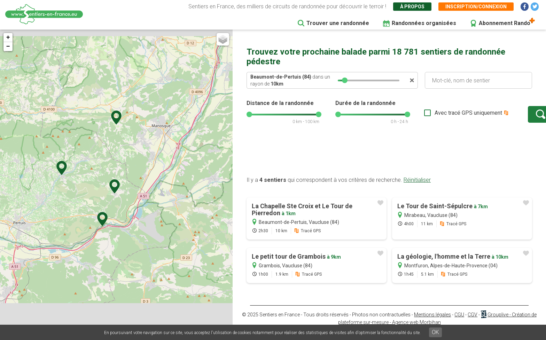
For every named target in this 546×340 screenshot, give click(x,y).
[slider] (345, 80)
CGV (472, 321)
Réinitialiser (417, 187)
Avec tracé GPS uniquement (447, 116)
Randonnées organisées (424, 23)
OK (435, 332)
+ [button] (8, 37)
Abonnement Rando (504, 23)
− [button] (8, 46)
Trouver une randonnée (337, 23)
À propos (412, 6)
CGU (459, 321)
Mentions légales (432, 321)
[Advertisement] (389, 161)
